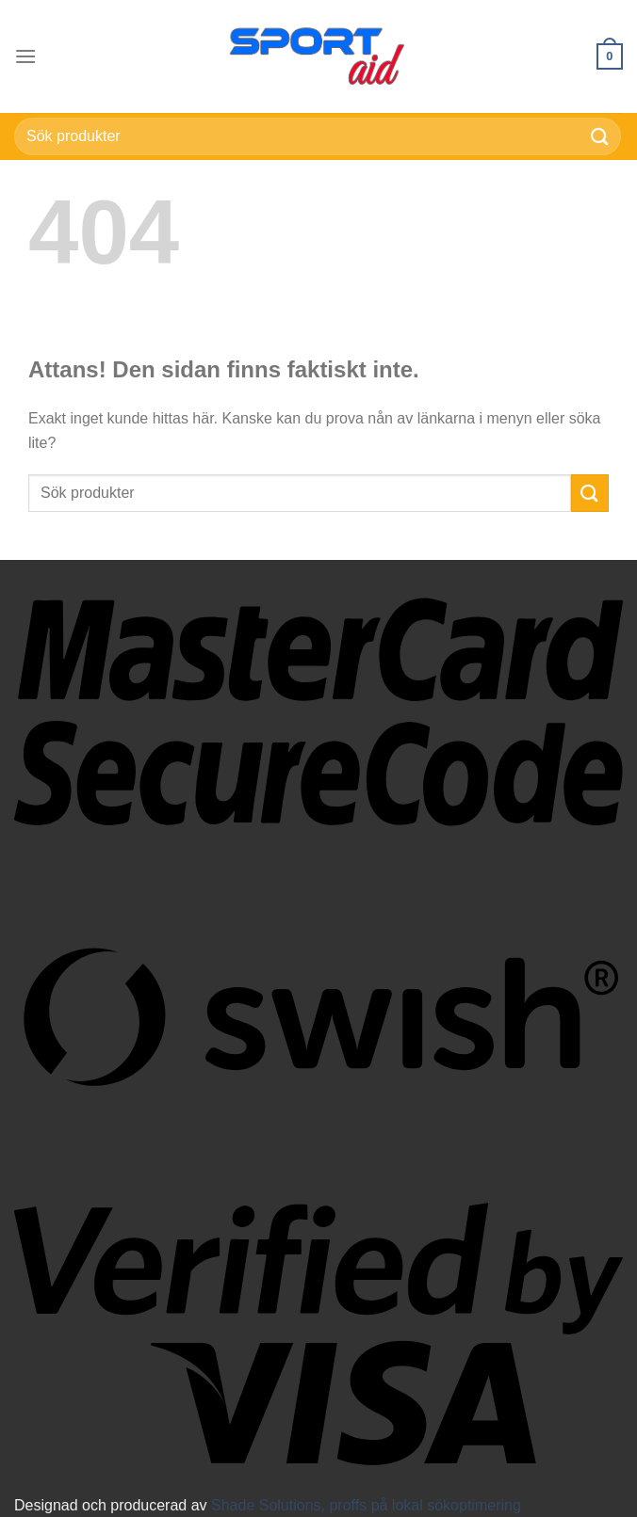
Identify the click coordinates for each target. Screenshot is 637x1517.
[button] (25, 56)
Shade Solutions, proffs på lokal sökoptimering (366, 1505)
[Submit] (600, 136)
